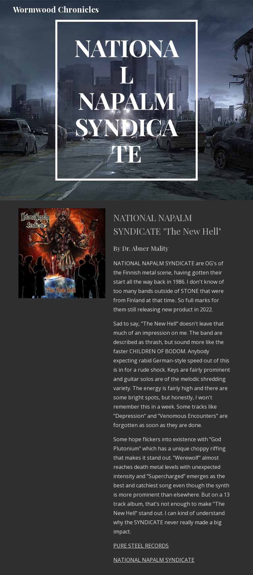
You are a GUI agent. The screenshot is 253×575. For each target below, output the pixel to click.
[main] (126, 100)
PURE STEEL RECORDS (141, 545)
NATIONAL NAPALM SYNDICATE (153, 559)
